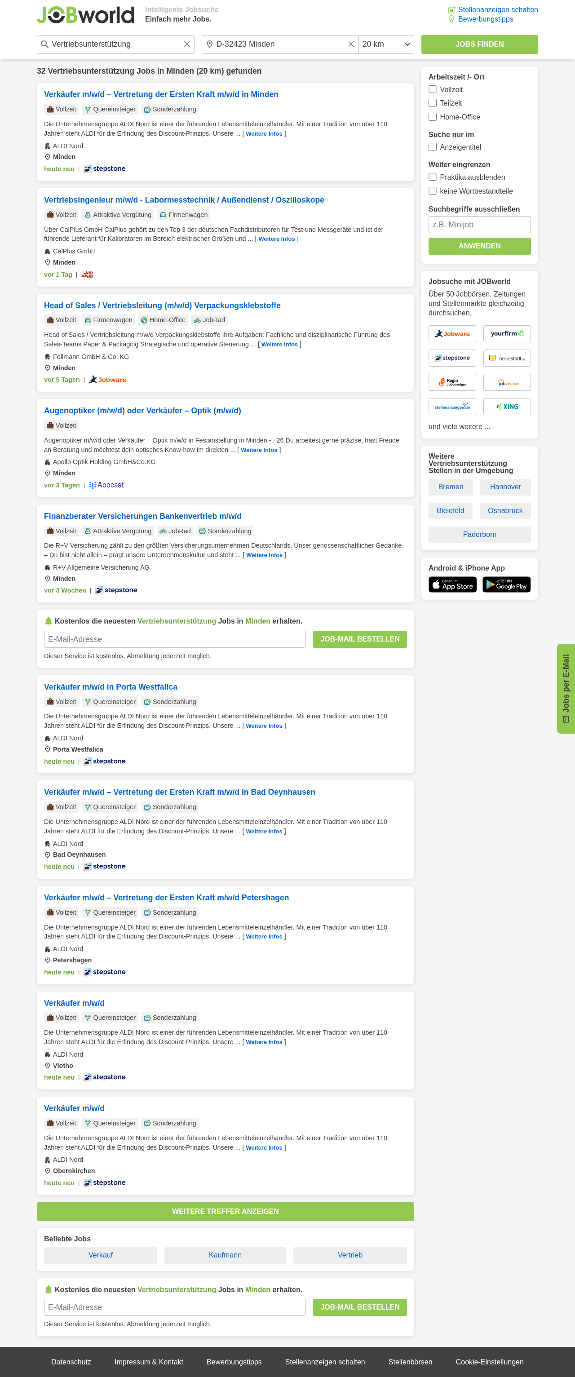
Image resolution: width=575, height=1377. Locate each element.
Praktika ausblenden (472, 177)
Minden (180, 70)
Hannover (505, 487)
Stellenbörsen (411, 1362)
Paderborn (480, 534)
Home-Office (460, 117)
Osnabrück (505, 510)
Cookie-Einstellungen (490, 1362)
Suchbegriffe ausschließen (474, 209)
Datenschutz (71, 1362)
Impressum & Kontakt (149, 1362)
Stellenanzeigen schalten (498, 9)
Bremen (451, 487)
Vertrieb (350, 1255)
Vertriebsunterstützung (91, 70)
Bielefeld (450, 510)
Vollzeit (451, 89)
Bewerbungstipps (485, 19)
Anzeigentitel (461, 147)
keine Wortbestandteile (476, 191)
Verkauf (100, 1255)
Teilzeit (451, 103)
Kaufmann (225, 1255)
